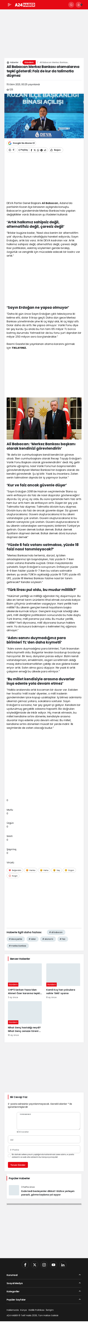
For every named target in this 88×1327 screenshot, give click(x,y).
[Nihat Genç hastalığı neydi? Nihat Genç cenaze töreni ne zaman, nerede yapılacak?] (25, 1019)
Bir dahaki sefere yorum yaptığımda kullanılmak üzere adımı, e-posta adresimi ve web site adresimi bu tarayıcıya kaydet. (43, 1155)
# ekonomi (47, 939)
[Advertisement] (44, 32)
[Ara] (71, 5)
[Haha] (44, 870)
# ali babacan (56, 932)
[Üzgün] (69, 870)
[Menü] (9, 5)
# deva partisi (15, 939)
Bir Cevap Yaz (18, 1097)
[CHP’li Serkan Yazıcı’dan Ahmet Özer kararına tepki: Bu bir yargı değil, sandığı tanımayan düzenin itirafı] (25, 981)
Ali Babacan (50, 203)
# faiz (62, 939)
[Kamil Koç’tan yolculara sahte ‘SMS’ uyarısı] (63, 981)
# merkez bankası (17, 945)
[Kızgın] (13, 875)
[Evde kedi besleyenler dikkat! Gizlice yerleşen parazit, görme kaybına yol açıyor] (44, 1191)
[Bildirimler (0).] (79, 5)
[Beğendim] (15, 870)
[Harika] (30, 870)
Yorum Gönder (17, 1165)
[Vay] (56, 870)
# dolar (32, 939)
